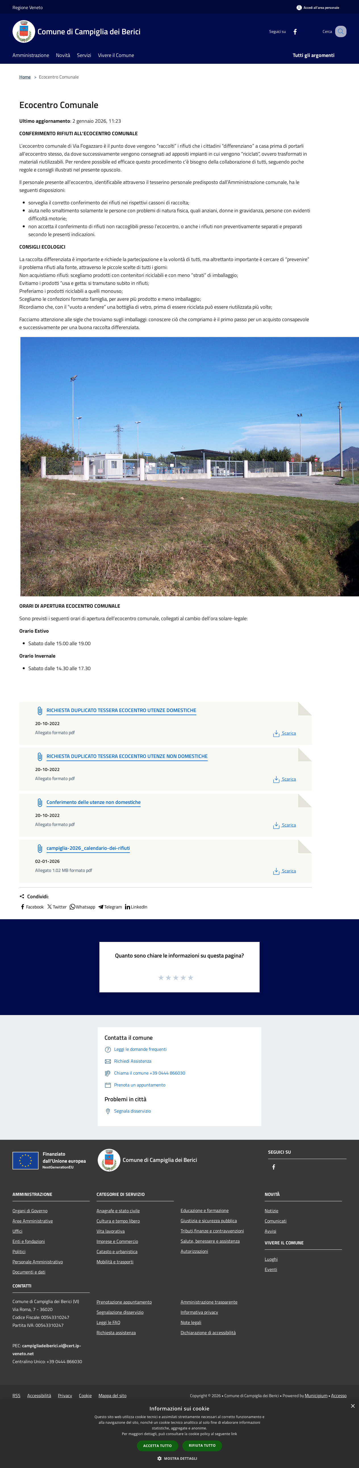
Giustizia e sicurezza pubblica (209, 1220)
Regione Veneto (27, 7)
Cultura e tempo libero (118, 1220)
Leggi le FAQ (108, 1322)
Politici (19, 1251)
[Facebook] (289, 31)
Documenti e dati (28, 1271)
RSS (16, 1395)
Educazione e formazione (205, 1210)
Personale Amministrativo (37, 1261)
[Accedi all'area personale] (318, 7)
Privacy (65, 1395)
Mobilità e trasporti (115, 1261)
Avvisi (270, 1231)
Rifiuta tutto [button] (202, 1445)
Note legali (191, 1322)
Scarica (284, 733)
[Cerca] (340, 31)
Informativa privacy (199, 1312)
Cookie (85, 1395)
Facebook (31, 906)
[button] (179, 1458)
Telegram (109, 906)
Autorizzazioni (194, 1251)
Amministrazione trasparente (209, 1301)
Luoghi (271, 1259)
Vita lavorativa (111, 1231)
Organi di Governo (29, 1210)
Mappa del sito (112, 1395)
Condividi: (34, 897)
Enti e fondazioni (28, 1241)
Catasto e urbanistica (117, 1251)
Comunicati (276, 1220)
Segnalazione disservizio (120, 1312)
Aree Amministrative (32, 1220)
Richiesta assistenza (116, 1332)
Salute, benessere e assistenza (210, 1241)
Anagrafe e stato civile (118, 1210)
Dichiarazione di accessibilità (208, 1332)
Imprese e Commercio (117, 1241)
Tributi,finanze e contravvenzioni (212, 1230)
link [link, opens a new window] (234, 1433)
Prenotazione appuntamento (124, 1301)
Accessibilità (39, 1395)
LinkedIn (135, 906)
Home (25, 76)
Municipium (316, 1395)
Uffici (17, 1231)
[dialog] (179, 1434)
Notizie (271, 1210)
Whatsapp (82, 906)
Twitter (56, 906)
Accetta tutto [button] (157, 1445)
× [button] (352, 1406)
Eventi (271, 1269)
